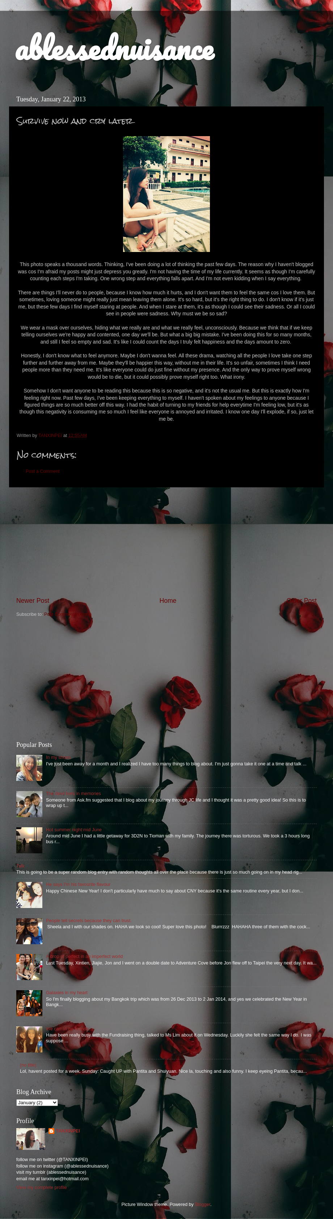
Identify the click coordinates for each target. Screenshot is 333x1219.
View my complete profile (41, 1187)
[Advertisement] (166, 541)
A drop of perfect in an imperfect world (84, 956)
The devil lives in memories (73, 793)
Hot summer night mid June (74, 829)
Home (167, 600)
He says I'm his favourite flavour (78, 884)
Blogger (202, 1204)
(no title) (28, 1065)
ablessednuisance (113, 47)
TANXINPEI (68, 1131)
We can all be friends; (68, 1028)
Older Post (302, 600)
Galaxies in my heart (67, 992)
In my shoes (58, 757)
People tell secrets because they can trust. (89, 920)
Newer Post (32, 600)
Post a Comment (43, 471)
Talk (20, 866)
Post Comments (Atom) (68, 614)
